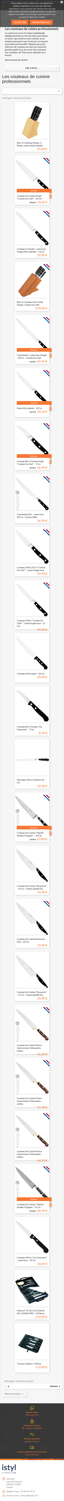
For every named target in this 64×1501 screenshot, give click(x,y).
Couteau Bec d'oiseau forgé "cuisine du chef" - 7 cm (30, 462)
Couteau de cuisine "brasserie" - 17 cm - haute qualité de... (32, 993)
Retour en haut (14, 1394)
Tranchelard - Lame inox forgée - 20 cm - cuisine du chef (32, 356)
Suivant (55, 1386)
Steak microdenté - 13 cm (29, 408)
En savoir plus (41, 22)
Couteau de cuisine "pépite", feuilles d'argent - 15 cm (30, 1205)
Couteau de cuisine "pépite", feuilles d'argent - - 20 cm (30, 834)
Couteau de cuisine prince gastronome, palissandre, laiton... (29, 1048)
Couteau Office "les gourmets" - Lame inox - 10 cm (32, 1259)
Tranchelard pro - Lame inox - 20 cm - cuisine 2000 (31, 515)
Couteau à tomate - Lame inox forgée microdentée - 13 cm (31, 250)
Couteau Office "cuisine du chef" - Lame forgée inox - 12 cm (31, 623)
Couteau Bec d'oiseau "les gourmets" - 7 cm (29, 728)
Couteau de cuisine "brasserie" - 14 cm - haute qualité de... (32, 887)
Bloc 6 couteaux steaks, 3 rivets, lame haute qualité (30, 144)
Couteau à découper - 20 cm (31, 673)
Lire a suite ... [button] (32, 68)
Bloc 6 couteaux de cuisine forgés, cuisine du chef (30, 303)
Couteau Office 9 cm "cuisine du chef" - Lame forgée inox (31, 568)
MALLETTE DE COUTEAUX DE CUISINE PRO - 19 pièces (31, 1312)
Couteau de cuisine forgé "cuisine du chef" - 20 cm (29, 197)
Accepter (20, 22)
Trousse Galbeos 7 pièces (29, 1363)
